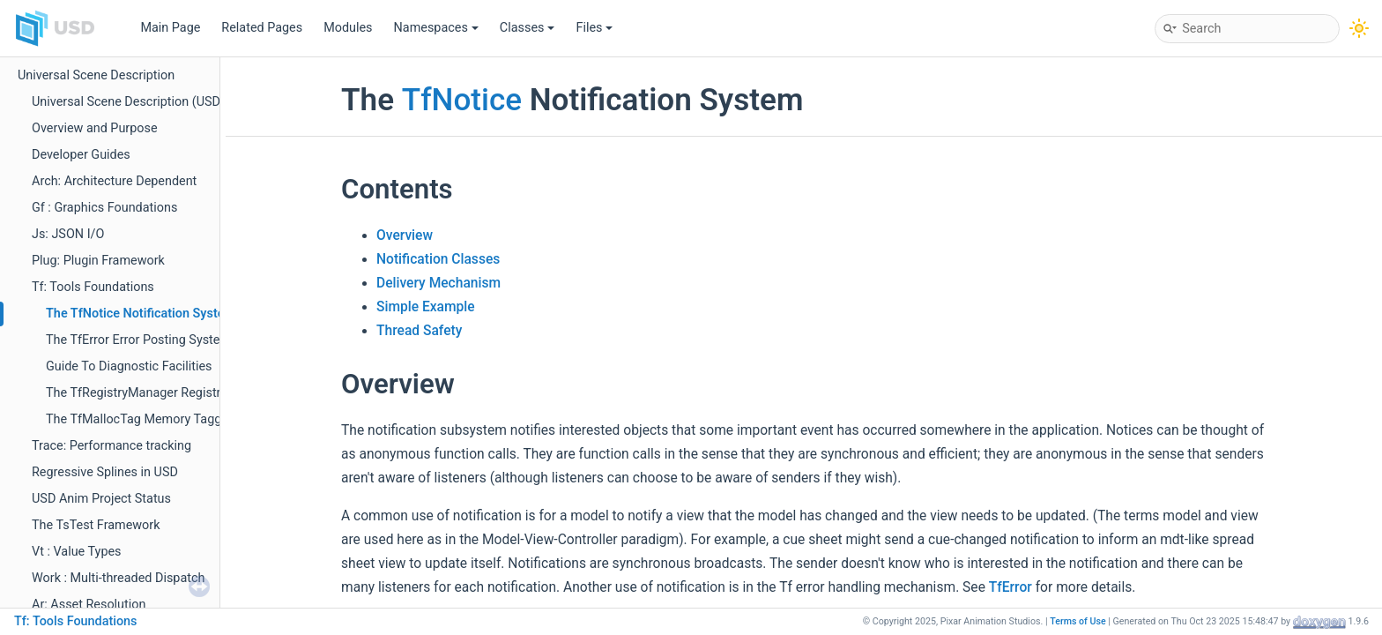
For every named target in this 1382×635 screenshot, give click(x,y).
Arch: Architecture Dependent (114, 181)
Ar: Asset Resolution (88, 604)
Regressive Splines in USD (105, 472)
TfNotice (462, 99)
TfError (1010, 587)
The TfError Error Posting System (138, 339)
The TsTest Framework (96, 525)
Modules (347, 27)
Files (594, 27)
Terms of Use (1078, 621)
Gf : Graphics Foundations (104, 207)
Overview (404, 235)
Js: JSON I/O (68, 234)
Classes (527, 27)
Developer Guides (81, 154)
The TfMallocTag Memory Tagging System (165, 419)
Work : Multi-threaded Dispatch (118, 578)
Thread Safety (419, 331)
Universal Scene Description (96, 75)
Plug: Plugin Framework (98, 260)
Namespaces (436, 27)
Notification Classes (438, 259)
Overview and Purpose (95, 128)
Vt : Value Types (77, 551)
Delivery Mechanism (438, 283)
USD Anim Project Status (101, 498)
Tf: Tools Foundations (93, 287)
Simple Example (425, 307)
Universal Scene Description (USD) (128, 101)
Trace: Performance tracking (111, 445)
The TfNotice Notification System (140, 313)
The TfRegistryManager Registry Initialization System (195, 392)
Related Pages (261, 27)
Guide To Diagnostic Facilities (129, 366)
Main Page (170, 27)
